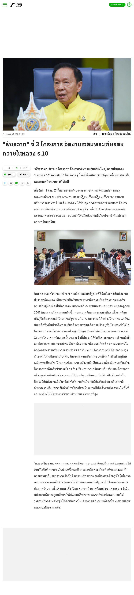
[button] (5, 183)
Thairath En (117, 5)
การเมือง (107, 134)
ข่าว (95, 134)
